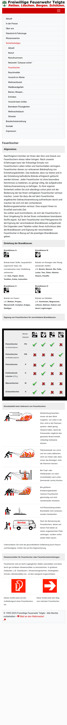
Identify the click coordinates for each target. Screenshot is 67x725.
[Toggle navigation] (59, 11)
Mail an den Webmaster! (30, 616)
